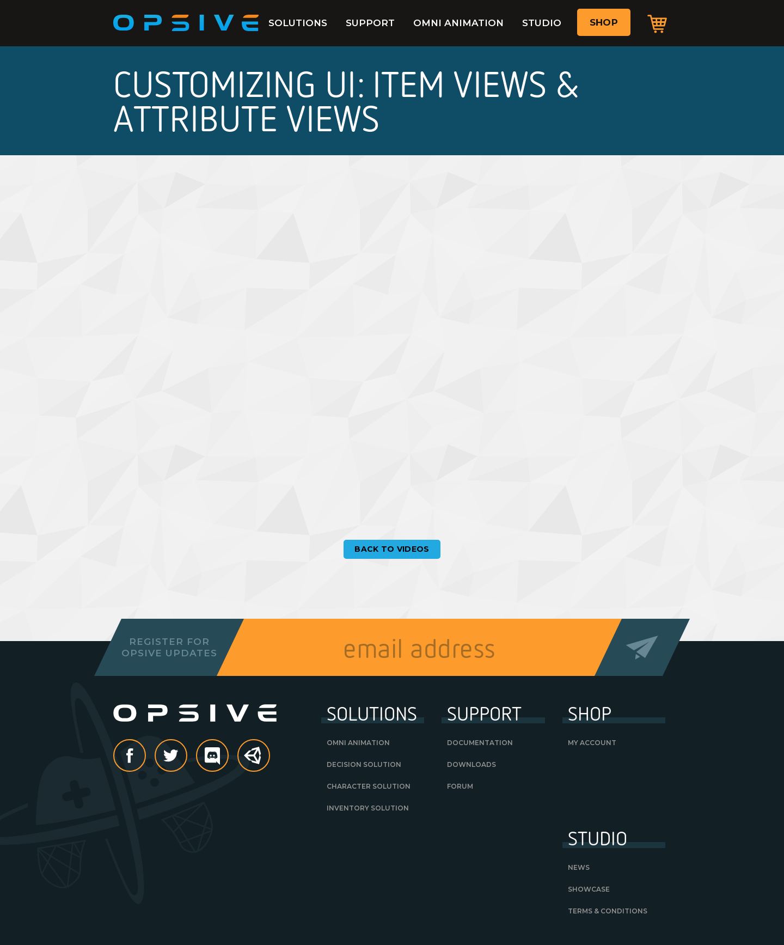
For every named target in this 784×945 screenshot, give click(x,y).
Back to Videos (391, 549)
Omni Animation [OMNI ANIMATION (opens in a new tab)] (358, 743)
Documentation (480, 743)
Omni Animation (458, 22)
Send (642, 647)
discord (228, 757)
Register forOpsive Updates (169, 647)
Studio (541, 22)
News (579, 867)
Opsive (186, 23)
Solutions (297, 22)
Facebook (145, 757)
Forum (460, 786)
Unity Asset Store (254, 761)
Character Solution (369, 786)
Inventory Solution (368, 808)
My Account (592, 743)
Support (370, 22)
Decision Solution (364, 764)
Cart (657, 23)
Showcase (589, 889)
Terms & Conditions (607, 911)
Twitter (186, 757)
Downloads (471, 764)
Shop (604, 22)
